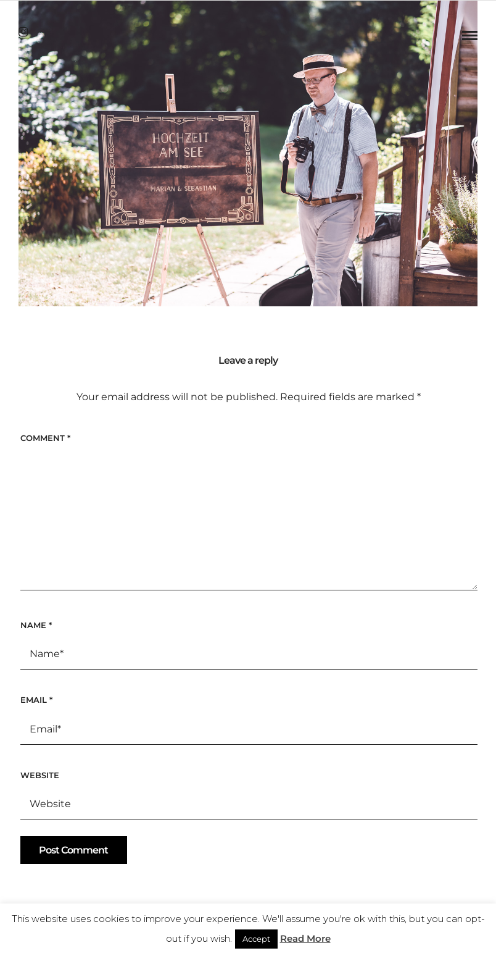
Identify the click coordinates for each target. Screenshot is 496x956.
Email (36, 700)
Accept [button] (256, 939)
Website (39, 775)
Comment (45, 438)
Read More (305, 938)
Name (36, 625)
